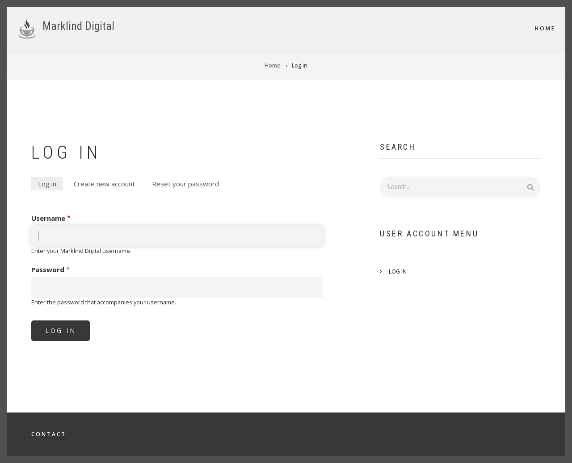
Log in (50, 184)
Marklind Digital (78, 26)
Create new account (104, 183)
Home (545, 28)
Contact (48, 434)
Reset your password (185, 183)
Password (47, 269)
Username (48, 218)
